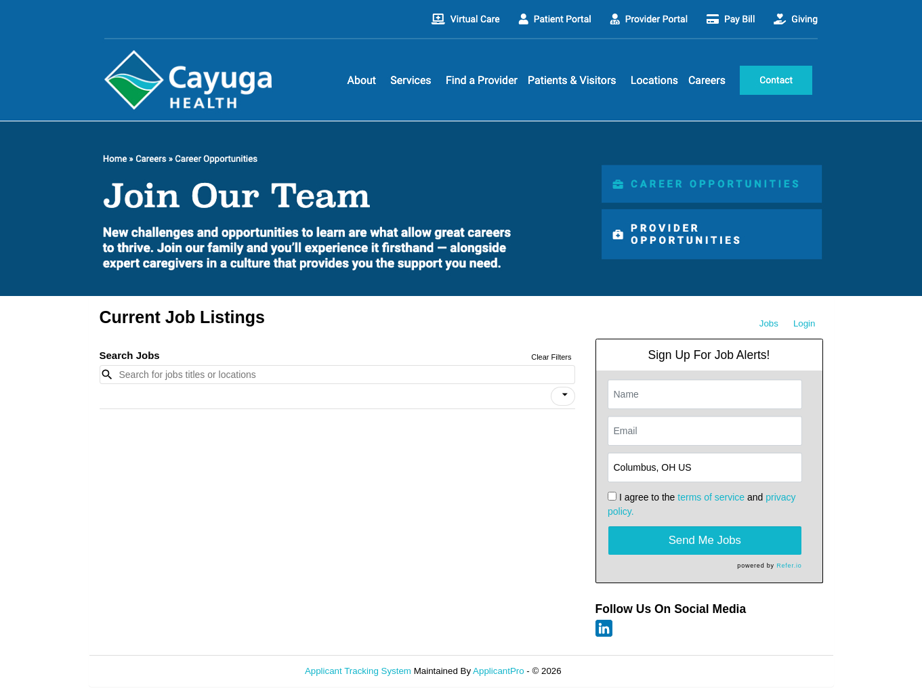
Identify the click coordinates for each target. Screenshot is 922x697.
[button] (563, 396)
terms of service (711, 497)
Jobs (768, 323)
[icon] (565, 395)
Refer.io (788, 565)
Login (804, 323)
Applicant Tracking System (358, 671)
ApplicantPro (498, 671)
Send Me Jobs (705, 540)
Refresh (601, 671)
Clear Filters (551, 357)
